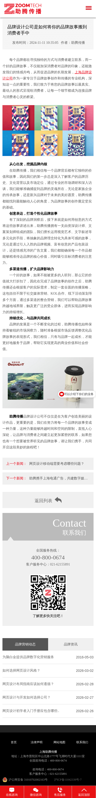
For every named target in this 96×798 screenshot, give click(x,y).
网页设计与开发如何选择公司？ (26, 697)
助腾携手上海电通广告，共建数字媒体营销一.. (58, 481)
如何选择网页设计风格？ (21, 670)
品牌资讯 (71, 644)
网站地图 (59, 742)
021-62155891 (60, 564)
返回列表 (48, 500)
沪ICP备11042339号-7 (68, 779)
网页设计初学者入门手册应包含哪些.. (30, 711)
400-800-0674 (48, 557)
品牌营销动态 (25, 644)
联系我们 (82, 742)
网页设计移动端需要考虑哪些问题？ (56, 464)
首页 (14, 742)
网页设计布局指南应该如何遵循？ (28, 684)
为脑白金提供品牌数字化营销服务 (28, 657)
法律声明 (36, 742)
